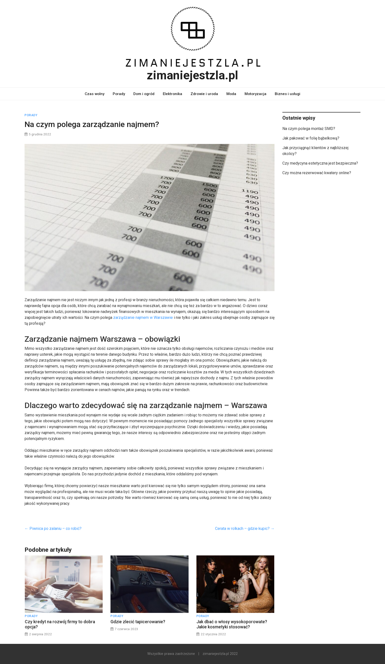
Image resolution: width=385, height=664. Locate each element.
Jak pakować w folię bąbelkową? (310, 138)
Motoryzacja (255, 94)
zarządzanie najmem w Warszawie (143, 317)
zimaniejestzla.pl (192, 75)
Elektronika (172, 94)
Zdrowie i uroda (204, 94)
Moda (231, 94)
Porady (119, 94)
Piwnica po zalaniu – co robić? (53, 528)
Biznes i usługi (287, 94)
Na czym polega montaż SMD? (308, 128)
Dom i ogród (143, 94)
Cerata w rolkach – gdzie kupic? (245, 528)
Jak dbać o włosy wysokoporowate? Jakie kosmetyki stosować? (231, 624)
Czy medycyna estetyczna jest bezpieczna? (320, 163)
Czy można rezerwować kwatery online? (316, 172)
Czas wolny (94, 94)
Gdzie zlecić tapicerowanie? (137, 621)
